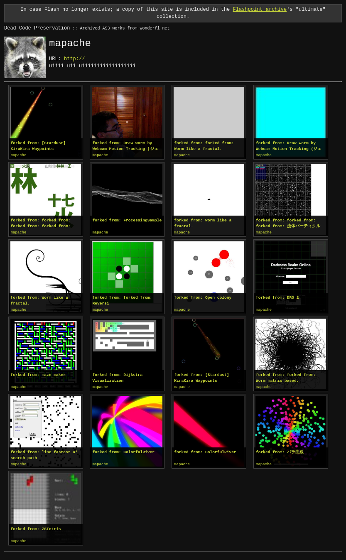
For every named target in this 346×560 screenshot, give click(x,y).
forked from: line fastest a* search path (44, 453)
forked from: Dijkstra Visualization (117, 376)
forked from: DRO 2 (277, 297)
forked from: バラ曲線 (280, 450)
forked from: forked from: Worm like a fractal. (204, 146)
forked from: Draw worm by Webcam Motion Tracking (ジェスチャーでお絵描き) (125, 146)
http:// (74, 58)
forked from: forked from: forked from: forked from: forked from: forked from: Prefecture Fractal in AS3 (41, 223)
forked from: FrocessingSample (127, 220)
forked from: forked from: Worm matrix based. (286, 376)
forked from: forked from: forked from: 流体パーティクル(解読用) (288, 223)
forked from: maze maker (38, 373)
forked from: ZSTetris (36, 527)
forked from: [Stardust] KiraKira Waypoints (38, 146)
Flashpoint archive (260, 9)
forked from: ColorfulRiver (123, 450)
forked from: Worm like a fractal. (202, 222)
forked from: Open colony (202, 297)
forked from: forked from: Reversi (122, 299)
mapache (19, 155)
